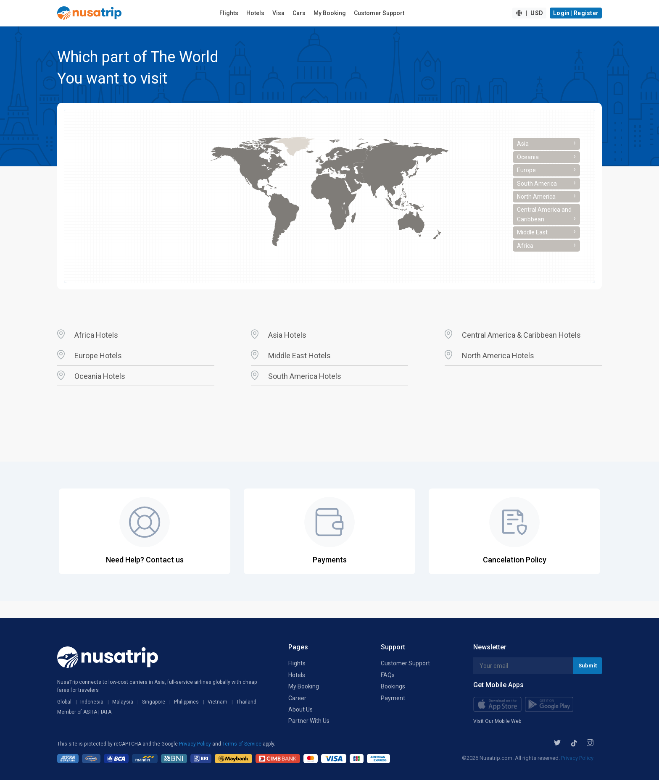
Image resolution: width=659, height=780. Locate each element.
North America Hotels (498, 355)
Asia (546, 143)
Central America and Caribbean (546, 214)
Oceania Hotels (99, 376)
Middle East (546, 231)
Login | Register (575, 13)
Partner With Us (309, 720)
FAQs (388, 675)
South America (546, 183)
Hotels (255, 13)
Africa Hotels (96, 335)
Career (297, 698)
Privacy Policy (195, 744)
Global (64, 702)
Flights (228, 13)
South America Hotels (304, 376)
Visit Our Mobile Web (497, 721)
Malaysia (122, 702)
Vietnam (217, 702)
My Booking (330, 13)
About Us (300, 709)
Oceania (546, 156)
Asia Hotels (287, 335)
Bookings (393, 686)
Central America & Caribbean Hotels (521, 335)
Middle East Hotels (299, 355)
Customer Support (379, 13)
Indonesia (91, 702)
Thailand (246, 702)
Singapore (153, 702)
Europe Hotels (98, 355)
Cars (299, 13)
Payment (393, 698)
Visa (278, 13)
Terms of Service (242, 744)
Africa (546, 245)
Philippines (186, 702)
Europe (546, 169)
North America (546, 196)
